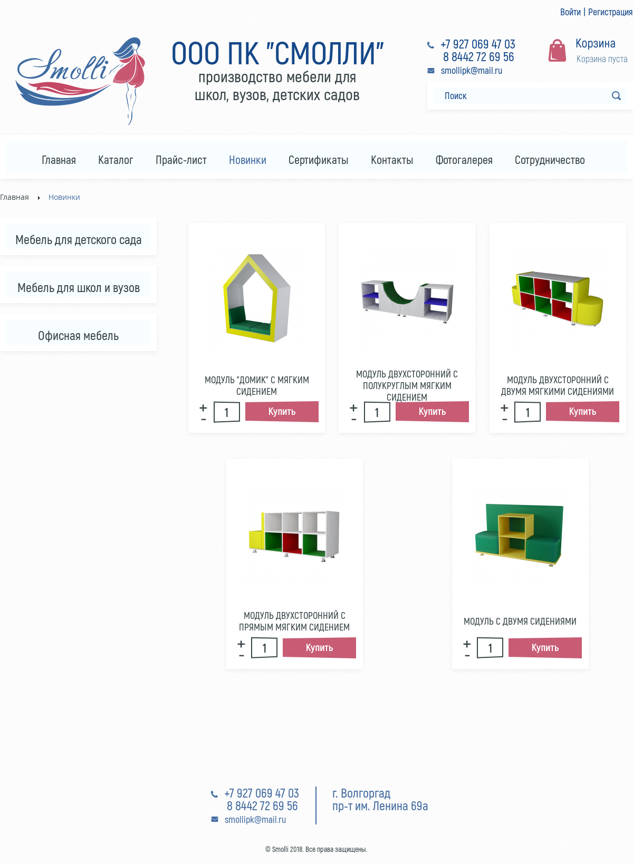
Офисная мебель (78, 335)
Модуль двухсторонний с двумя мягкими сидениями (557, 385)
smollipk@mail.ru (471, 70)
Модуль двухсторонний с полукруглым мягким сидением (407, 385)
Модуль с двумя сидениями (520, 621)
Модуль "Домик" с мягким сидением (257, 385)
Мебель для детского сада (78, 239)
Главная (14, 197)
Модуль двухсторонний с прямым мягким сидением (294, 621)
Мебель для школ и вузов (78, 287)
